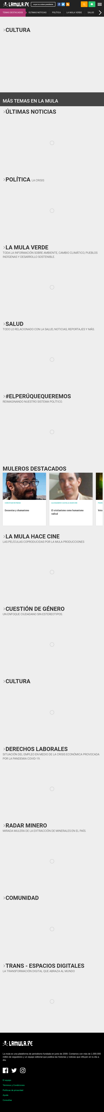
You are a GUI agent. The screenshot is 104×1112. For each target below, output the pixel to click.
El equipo (7, 1080)
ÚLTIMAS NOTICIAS (37, 12)
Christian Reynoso (13, 503)
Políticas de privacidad (13, 1090)
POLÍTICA (56, 12)
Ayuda (5, 1095)
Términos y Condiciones (14, 1085)
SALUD (91, 12)
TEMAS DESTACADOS (13, 12)
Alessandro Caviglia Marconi (64, 503)
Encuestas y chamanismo (17, 510)
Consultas (7, 1100)
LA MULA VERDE (74, 12)
